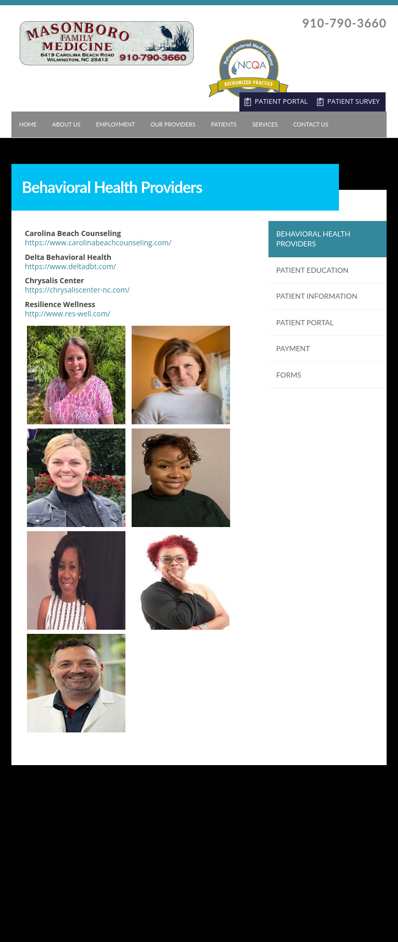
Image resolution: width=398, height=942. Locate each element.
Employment (115, 124)
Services (265, 124)
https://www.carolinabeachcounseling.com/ (98, 242)
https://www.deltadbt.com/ (70, 266)
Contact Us (311, 124)
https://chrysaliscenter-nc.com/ (77, 290)
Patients (223, 124)
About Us (66, 124)
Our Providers (172, 124)
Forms (288, 374)
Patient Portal (305, 322)
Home (28, 124)
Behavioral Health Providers (313, 238)
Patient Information (317, 296)
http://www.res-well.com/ (67, 313)
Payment (293, 348)
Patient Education (312, 270)
